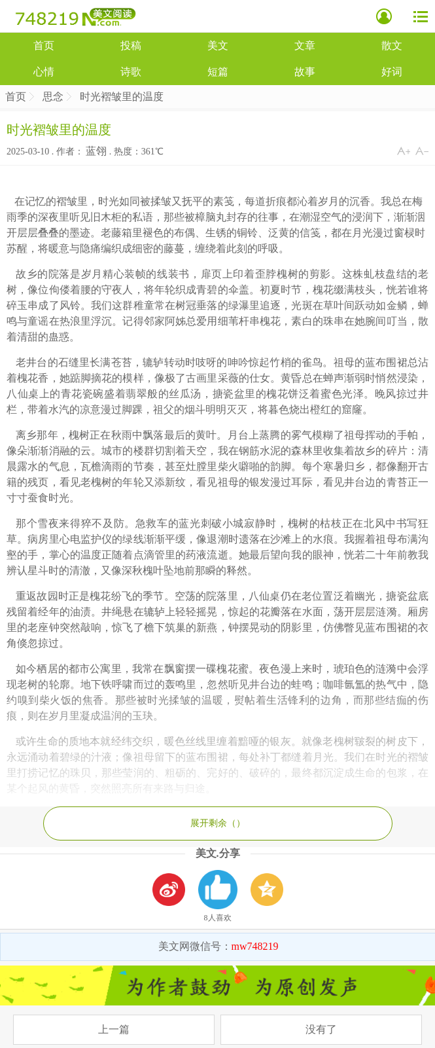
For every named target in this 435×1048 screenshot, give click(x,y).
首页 (43, 45)
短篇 (217, 71)
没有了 (321, 1029)
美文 (217, 45)
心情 (43, 71)
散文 (391, 45)
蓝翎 (96, 150)
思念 (53, 96)
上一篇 (114, 1029)
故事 (304, 71)
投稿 (130, 45)
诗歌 (130, 71)
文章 (304, 45)
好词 (391, 71)
